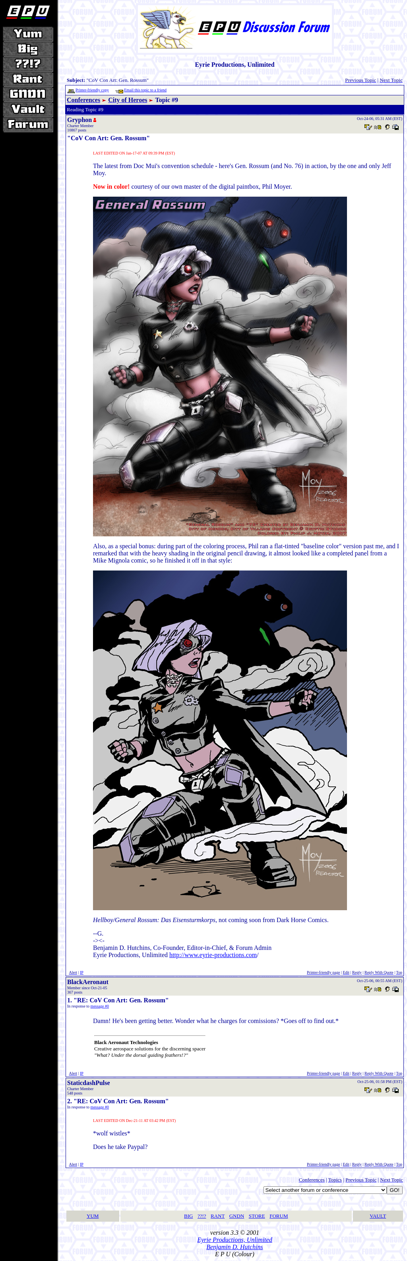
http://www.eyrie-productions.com (213, 955)
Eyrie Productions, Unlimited (234, 1239)
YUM (93, 1216)
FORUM (278, 1216)
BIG (188, 1216)
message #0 (100, 1006)
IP (81, 972)
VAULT (378, 1216)
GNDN (236, 1216)
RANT (218, 1216)
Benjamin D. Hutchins (234, 1247)
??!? (202, 1216)
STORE (257, 1216)
